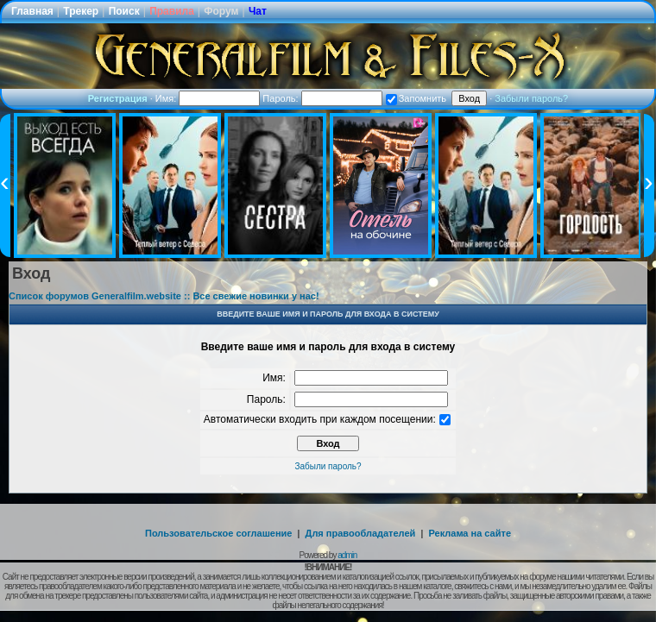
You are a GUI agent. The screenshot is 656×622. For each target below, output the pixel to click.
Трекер (80, 11)
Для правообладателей (361, 533)
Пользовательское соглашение (218, 533)
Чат (258, 11)
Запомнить (416, 98)
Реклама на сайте (469, 533)
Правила (171, 11)
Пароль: (322, 98)
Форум (221, 11)
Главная (32, 11)
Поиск (124, 11)
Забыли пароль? (531, 98)
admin (346, 555)
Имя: (208, 98)
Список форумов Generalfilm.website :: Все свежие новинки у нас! (164, 296)
